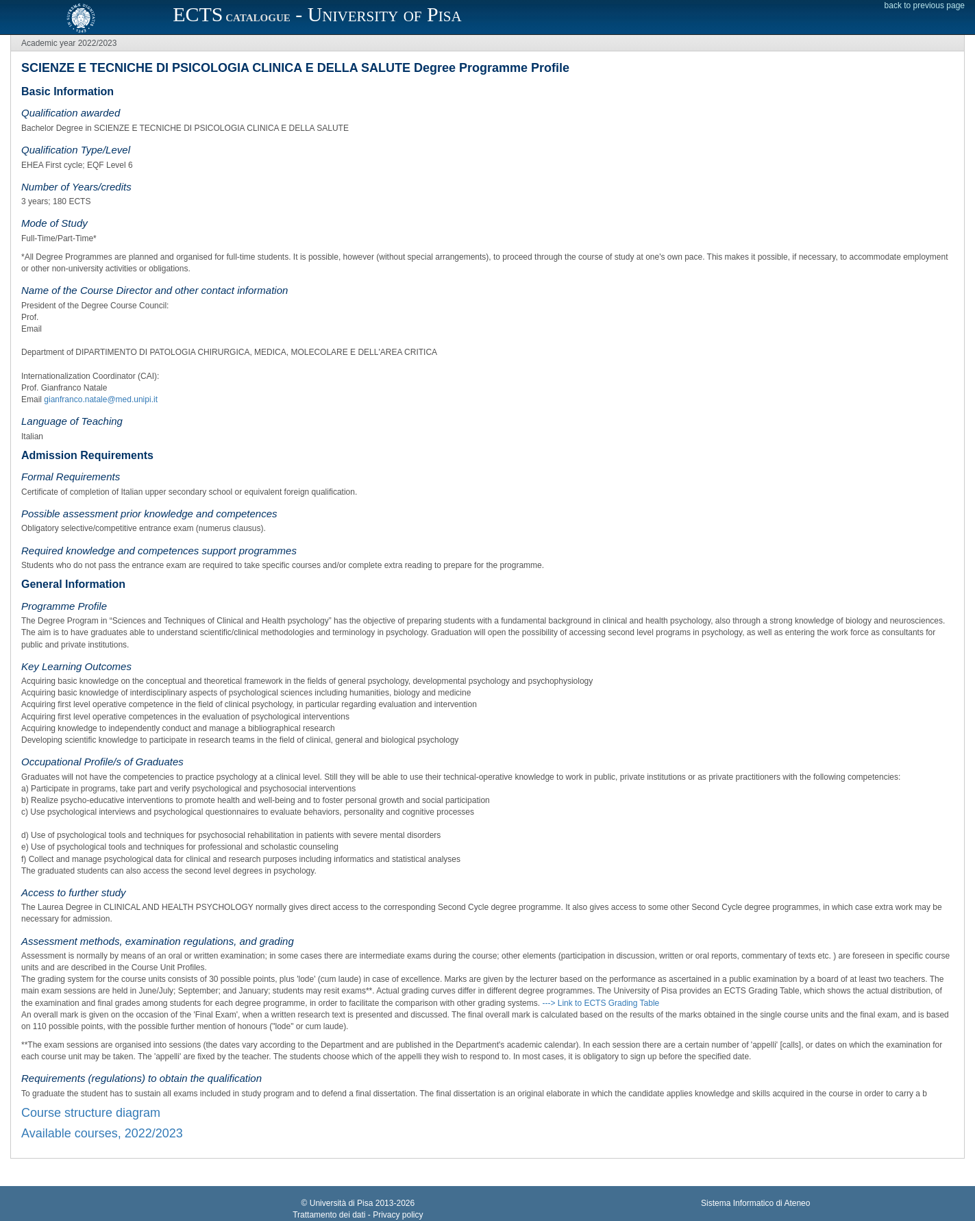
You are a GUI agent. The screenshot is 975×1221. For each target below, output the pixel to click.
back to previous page (925, 5)
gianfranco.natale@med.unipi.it (101, 399)
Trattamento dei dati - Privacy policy (358, 1215)
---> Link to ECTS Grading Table (600, 1003)
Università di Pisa (341, 1203)
